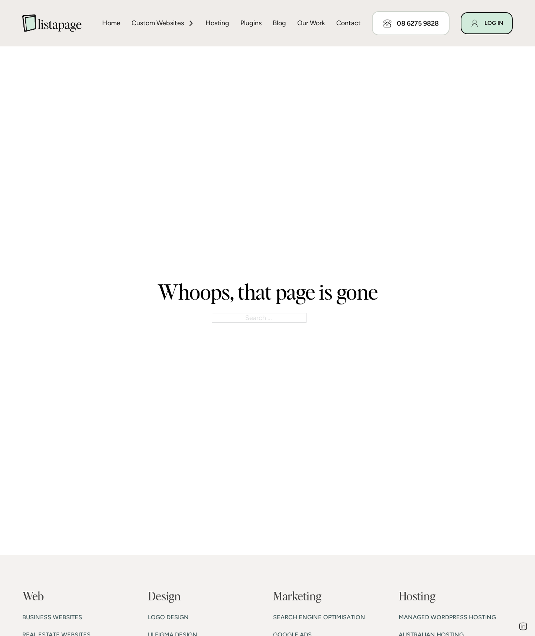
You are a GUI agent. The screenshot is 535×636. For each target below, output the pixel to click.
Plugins (251, 23)
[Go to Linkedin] (523, 627)
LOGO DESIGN (168, 617)
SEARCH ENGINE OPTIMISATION (319, 617)
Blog (279, 23)
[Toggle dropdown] (191, 23)
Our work (311, 23)
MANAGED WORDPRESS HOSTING (447, 617)
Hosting (217, 23)
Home (111, 23)
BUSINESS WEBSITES (52, 617)
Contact (348, 23)
